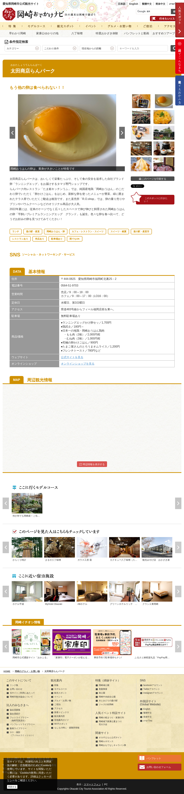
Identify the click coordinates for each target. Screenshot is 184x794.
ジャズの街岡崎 (106, 704)
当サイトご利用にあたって (22, 693)
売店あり (39, 239)
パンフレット (153, 758)
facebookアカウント (152, 685)
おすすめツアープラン (167, 33)
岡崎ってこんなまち (179, 56)
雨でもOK (74, 239)
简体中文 (160, 3)
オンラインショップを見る (77, 363)
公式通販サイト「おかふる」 (179, 90)
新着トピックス (61, 712)
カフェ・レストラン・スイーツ (88, 231)
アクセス (58, 708)
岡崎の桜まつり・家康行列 (111, 717)
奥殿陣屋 (103, 689)
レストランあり (20, 239)
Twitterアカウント (151, 689)
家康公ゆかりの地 (47, 33)
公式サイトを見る (72, 357)
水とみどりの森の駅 (108, 700)
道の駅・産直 (33, 231)
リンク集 (14, 685)
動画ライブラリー (18, 728)
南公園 (102, 693)
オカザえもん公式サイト (110, 737)
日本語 (121, 3)
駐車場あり (56, 239)
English (133, 3)
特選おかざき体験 (107, 33)
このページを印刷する (152, 178)
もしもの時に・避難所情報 (66, 727)
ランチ (15, 231)
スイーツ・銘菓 (118, 231)
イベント (58, 697)
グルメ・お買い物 (62, 700)
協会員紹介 (15, 714)
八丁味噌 (77, 33)
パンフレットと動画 (136, 33)
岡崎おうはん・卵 (56, 231)
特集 (56, 685)
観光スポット (60, 693)
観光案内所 (59, 716)
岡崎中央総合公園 (107, 697)
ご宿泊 (57, 704)
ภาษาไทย (174, 3)
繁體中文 (147, 3)
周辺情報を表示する (92, 464)
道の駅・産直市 (141, 231)
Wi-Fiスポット (61, 724)
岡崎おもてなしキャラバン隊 (112, 745)
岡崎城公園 (104, 685)
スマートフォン (92, 784)
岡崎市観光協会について (21, 697)
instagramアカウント (153, 693)
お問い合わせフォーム (158, 767)
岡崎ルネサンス (106, 741)
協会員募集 (15, 710)
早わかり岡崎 (17, 33)
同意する (12, 787)
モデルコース (60, 689)
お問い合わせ (16, 689)
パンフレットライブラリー (22, 724)
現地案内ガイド (61, 720)
